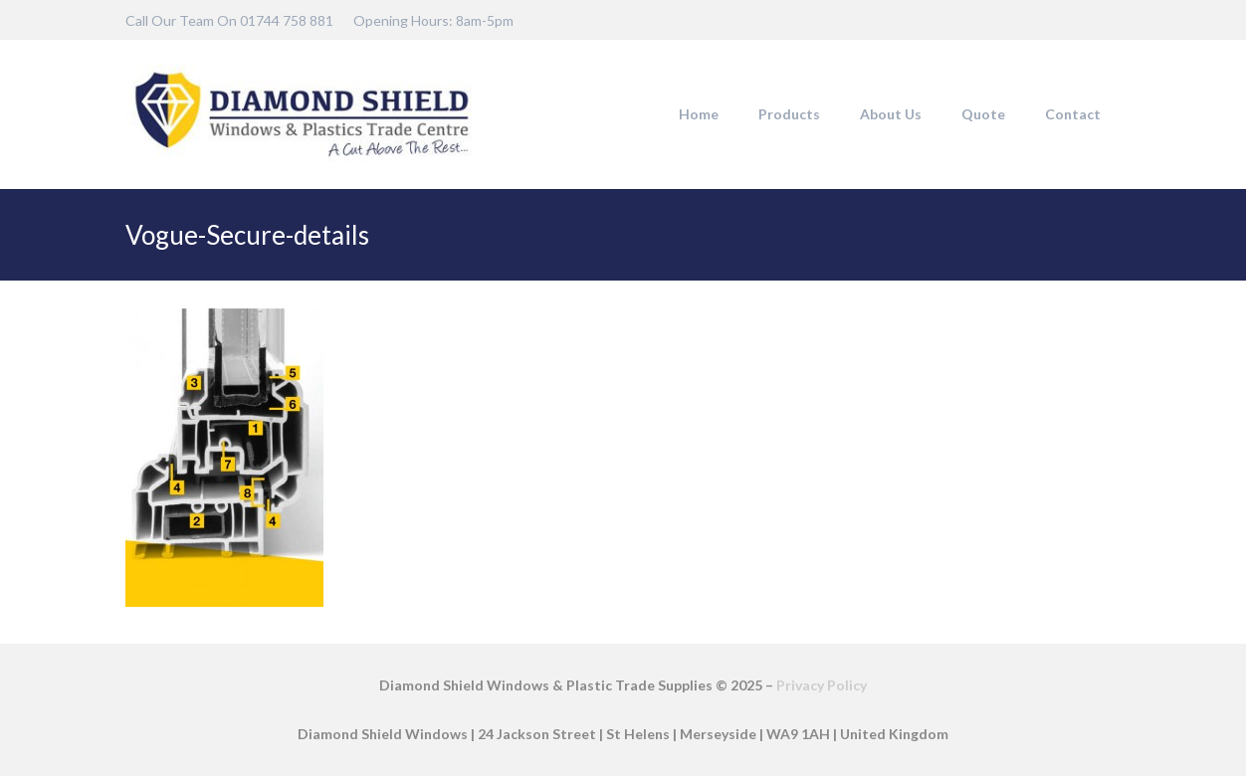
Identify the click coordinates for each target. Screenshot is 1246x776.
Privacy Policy (821, 685)
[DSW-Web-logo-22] (301, 114)
